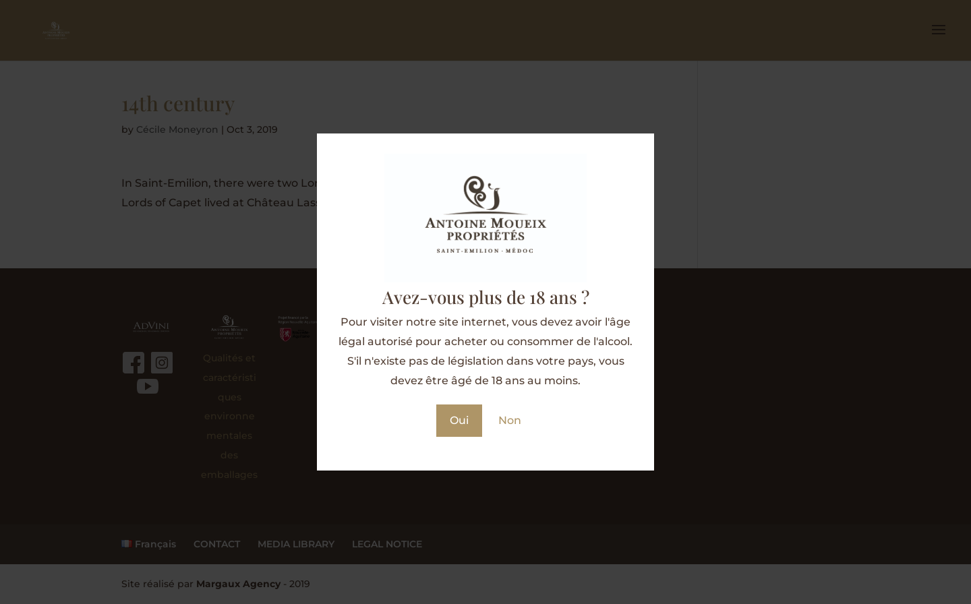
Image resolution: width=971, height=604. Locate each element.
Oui (459, 420)
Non (509, 420)
